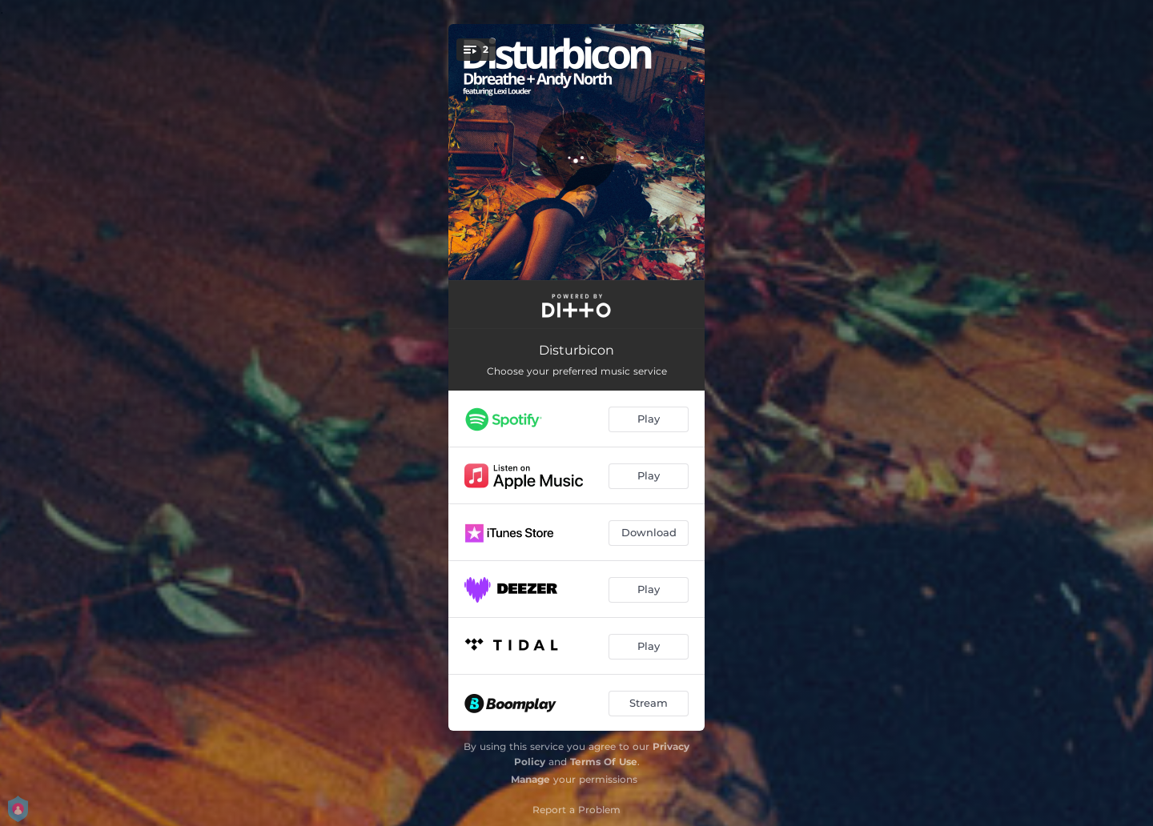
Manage (530, 779)
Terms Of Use (603, 762)
